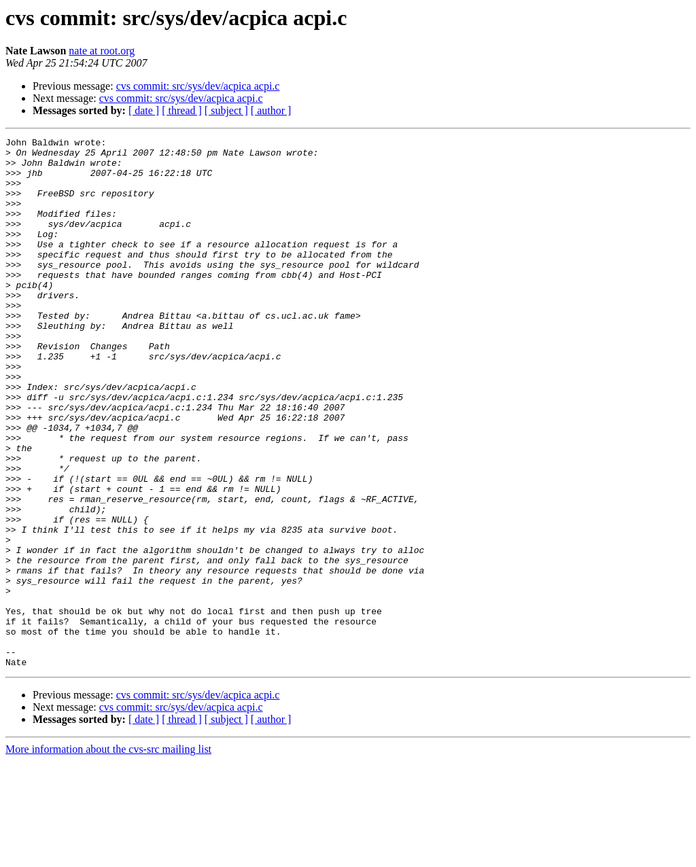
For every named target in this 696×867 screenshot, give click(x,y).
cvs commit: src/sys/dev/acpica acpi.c (198, 86)
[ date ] (143, 110)
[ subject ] (226, 110)
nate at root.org (102, 50)
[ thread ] (182, 110)
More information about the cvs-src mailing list (108, 855)
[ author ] (271, 110)
